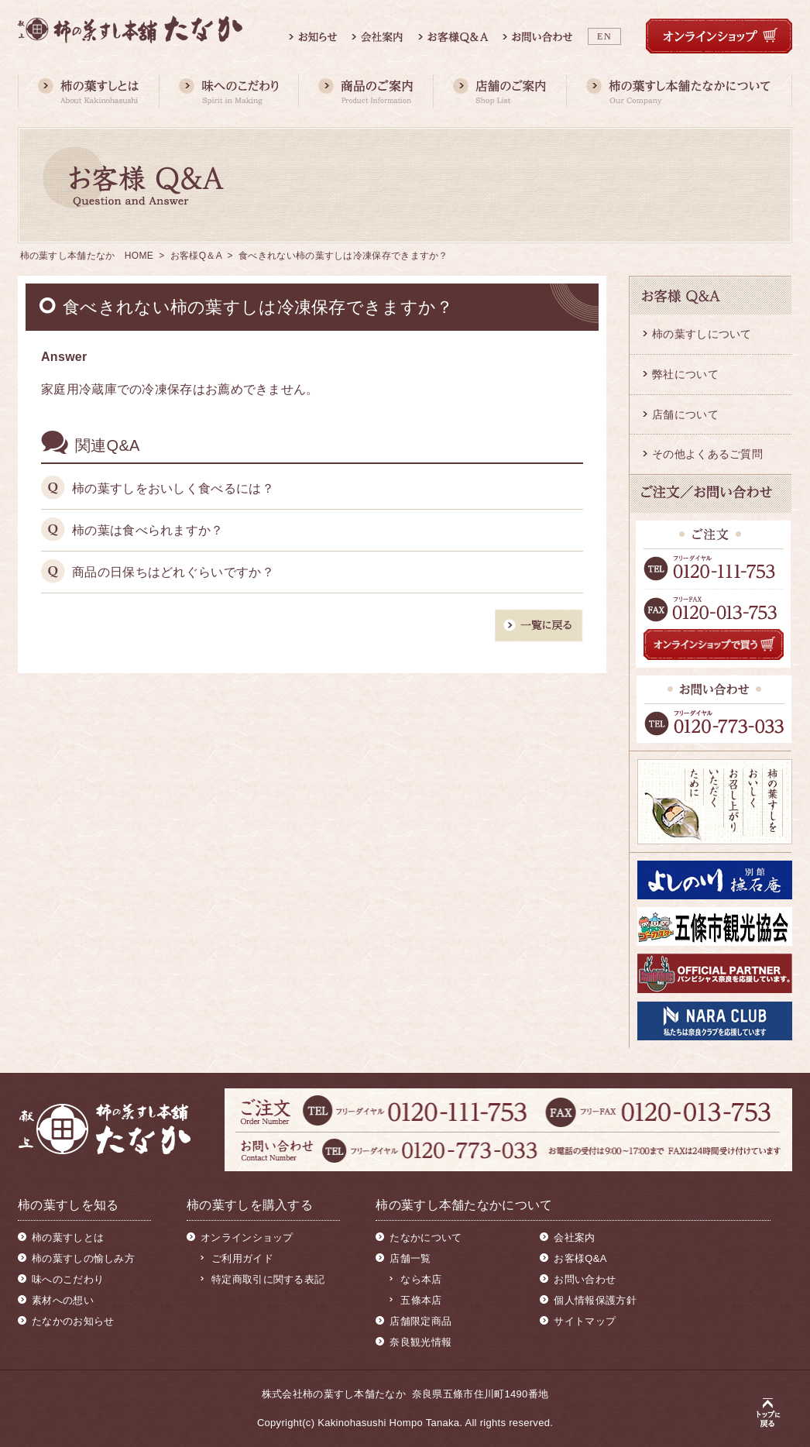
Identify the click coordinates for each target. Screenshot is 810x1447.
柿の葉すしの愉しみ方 (83, 1258)
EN (604, 36)
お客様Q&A (580, 1258)
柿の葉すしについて (702, 334)
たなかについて (426, 1237)
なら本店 (420, 1279)
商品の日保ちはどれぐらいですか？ (173, 572)
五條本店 (420, 1300)
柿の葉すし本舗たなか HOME (87, 255)
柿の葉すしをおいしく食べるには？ (173, 488)
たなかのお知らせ (73, 1321)
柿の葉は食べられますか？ (148, 530)
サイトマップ (585, 1321)
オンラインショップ (247, 1237)
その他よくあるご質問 (707, 454)
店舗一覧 (410, 1258)
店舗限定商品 (420, 1321)
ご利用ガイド (242, 1258)
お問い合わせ (585, 1279)
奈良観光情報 (420, 1342)
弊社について (685, 374)
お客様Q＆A (195, 255)
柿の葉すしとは (68, 1237)
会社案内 (574, 1237)
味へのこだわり (68, 1279)
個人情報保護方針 (595, 1300)
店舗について (685, 414)
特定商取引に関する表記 (267, 1279)
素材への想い (63, 1300)
